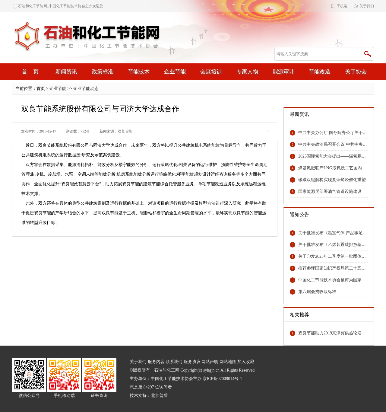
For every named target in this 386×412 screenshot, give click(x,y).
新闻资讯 (66, 72)
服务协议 (192, 361)
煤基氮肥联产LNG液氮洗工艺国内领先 (334, 168)
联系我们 (174, 361)
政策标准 (102, 72)
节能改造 (320, 72)
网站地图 (228, 361)
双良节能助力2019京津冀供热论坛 (330, 333)
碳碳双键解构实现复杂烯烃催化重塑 (332, 179)
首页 (33, 72)
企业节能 (175, 72)
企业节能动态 (86, 88)
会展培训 (211, 72)
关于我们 (366, 6)
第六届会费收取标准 (317, 291)
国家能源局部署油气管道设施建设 (330, 191)
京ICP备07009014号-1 (222, 378)
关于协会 (356, 72)
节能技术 (139, 72)
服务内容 (156, 361)
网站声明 (209, 361)
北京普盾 (159, 395)
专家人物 (247, 72)
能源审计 (283, 72)
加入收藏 (245, 361)
